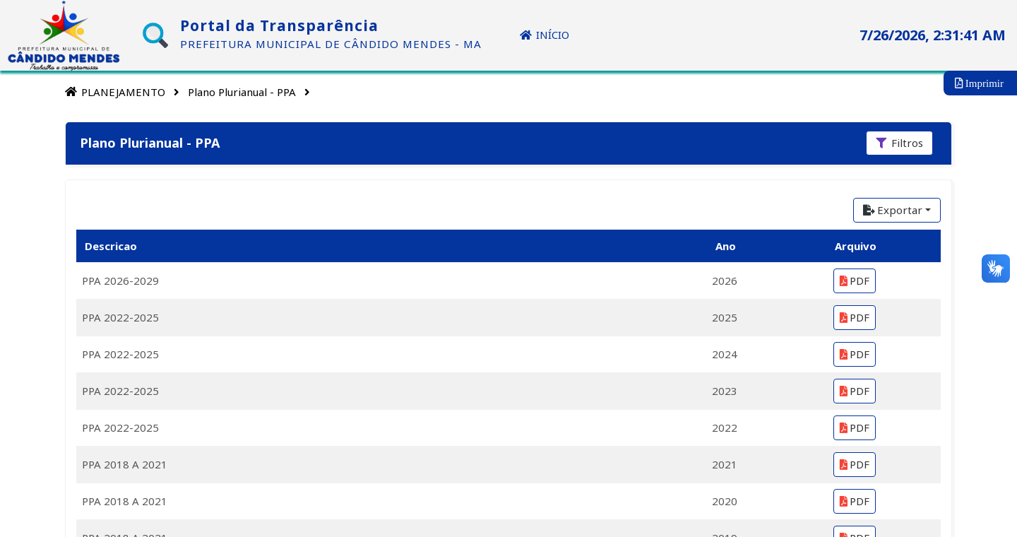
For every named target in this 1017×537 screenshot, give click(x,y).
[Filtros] (899, 143)
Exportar (892, 210)
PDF (854, 280)
